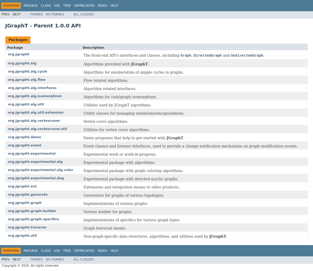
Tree (67, 5)
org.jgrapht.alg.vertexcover (34, 121)
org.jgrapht (18, 54)
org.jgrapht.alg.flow (26, 80)
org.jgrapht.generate (28, 194)
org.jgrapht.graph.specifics (33, 219)
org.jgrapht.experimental (32, 153)
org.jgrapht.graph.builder (32, 211)
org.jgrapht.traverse (27, 227)
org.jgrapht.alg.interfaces (32, 88)
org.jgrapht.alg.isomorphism (35, 96)
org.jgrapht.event (24, 145)
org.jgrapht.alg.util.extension (36, 112)
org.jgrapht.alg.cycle (27, 71)
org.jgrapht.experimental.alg (35, 162)
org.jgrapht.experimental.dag (36, 178)
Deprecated (84, 5)
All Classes (84, 14)
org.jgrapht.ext (22, 186)
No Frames (55, 14)
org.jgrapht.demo (24, 137)
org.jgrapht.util (22, 235)
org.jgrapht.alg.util (26, 104)
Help (114, 5)
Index (102, 5)
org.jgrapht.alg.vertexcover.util (37, 129)
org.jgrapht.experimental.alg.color (40, 170)
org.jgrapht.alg (22, 63)
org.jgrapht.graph (25, 203)
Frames (36, 14)
